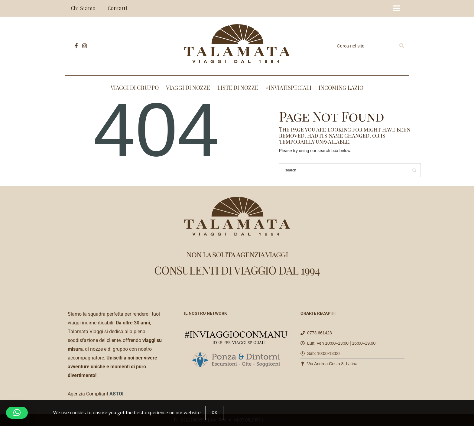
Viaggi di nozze (188, 87)
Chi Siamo (83, 8)
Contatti (117, 8)
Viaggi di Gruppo (135, 87)
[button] (17, 413)
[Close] (214, 413)
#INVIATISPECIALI (288, 87)
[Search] (401, 46)
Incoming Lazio (341, 87)
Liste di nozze (237, 87)
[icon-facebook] (75, 45)
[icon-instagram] (83, 45)
